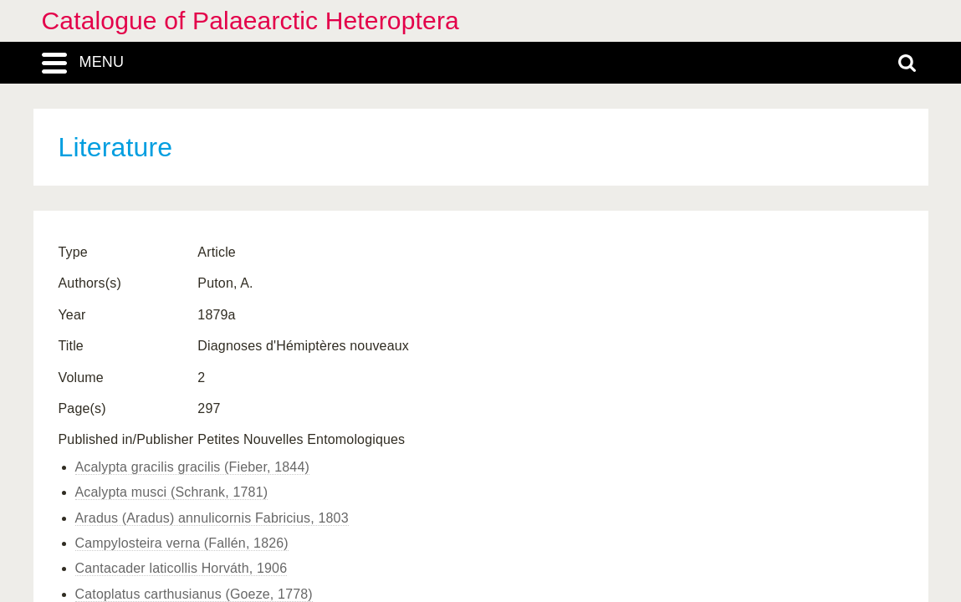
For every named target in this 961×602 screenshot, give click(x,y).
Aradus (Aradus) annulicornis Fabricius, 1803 (212, 518)
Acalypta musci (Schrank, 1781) (171, 492)
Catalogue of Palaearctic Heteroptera (250, 20)
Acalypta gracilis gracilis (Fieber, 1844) (192, 467)
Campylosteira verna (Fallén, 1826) (182, 543)
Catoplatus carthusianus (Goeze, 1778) (194, 594)
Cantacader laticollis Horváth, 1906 (181, 568)
